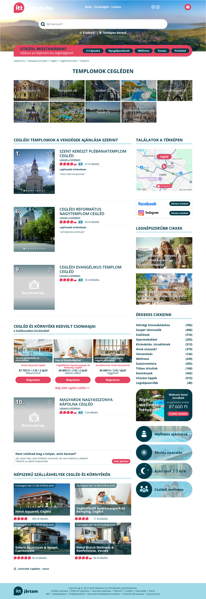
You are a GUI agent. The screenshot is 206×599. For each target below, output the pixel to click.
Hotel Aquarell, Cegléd (33, 511)
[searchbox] (103, 24)
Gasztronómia (146, 363)
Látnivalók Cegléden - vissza (33, 568)
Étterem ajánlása (80, 590)
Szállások (143, 334)
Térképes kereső (114, 33)
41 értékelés (92, 164)
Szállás (129, 590)
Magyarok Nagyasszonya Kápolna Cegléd (86, 402)
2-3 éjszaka (93, 50)
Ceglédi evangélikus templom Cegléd (91, 269)
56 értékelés (92, 222)
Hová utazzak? (146, 349)
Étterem (118, 590)
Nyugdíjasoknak (119, 50)
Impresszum (153, 593)
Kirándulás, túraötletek (171, 248)
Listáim (116, 7)
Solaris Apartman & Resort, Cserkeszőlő (37, 549)
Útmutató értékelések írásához (103, 593)
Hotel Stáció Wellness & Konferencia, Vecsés (95, 549)
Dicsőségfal (101, 7)
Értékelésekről (76, 593)
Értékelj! (89, 33)
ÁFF (48, 593)
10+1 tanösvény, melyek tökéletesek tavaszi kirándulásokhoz (157, 260)
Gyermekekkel (146, 339)
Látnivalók (140, 590)
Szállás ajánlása (59, 590)
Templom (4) (67, 90)
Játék (88, 7)
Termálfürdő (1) (139, 90)
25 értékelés (92, 280)
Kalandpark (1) (175, 90)
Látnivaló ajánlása (101, 590)
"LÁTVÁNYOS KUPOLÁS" (72, 232)
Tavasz (162, 50)
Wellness (143, 50)
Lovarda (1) (31, 112)
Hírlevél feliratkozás (133, 593)
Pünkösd (180, 50)
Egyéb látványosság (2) (139, 112)
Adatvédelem (59, 593)
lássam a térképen (70, 159)
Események (144, 373)
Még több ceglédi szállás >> (72, 388)
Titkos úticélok (147, 368)
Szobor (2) (103, 90)
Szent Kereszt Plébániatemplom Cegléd (93, 153)
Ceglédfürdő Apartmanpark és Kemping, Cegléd (100, 510)
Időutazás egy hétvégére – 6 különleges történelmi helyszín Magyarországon (162, 296)
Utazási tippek (146, 378)
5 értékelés (91, 412)
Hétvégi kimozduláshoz (171, 282)
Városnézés (144, 353)
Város (152, 590)
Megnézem (33, 380)
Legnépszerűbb (145, 250)
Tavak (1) (103, 112)
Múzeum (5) (31, 90)
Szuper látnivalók (146, 284)
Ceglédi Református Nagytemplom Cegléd (82, 211)
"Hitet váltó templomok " (73, 174)
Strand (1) (67, 112)
